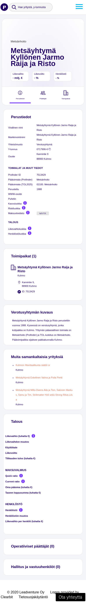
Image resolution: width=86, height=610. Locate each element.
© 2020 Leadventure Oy (25, 592)
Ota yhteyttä (70, 597)
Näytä (42, 213)
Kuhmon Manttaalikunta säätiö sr (33, 365)
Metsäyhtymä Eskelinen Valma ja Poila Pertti (39, 377)
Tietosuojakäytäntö (33, 597)
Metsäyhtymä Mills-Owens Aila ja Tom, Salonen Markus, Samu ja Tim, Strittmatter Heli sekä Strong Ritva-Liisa (44, 395)
